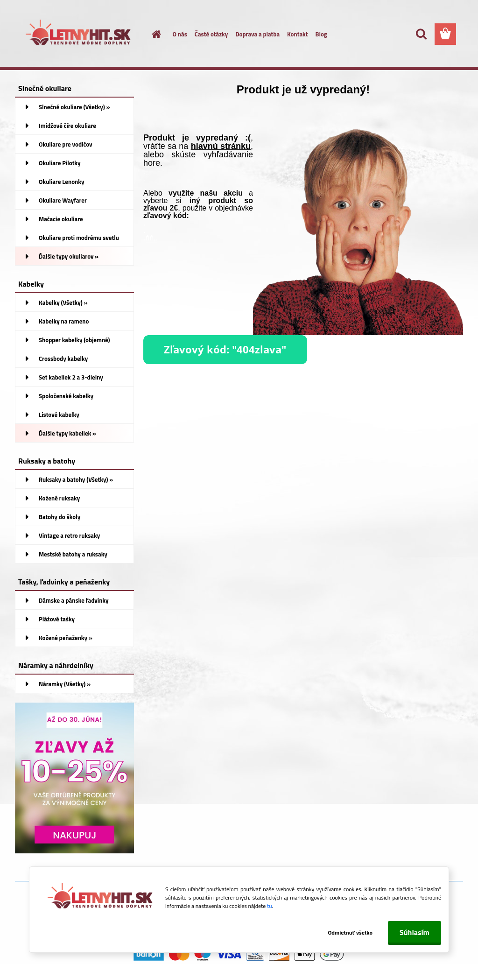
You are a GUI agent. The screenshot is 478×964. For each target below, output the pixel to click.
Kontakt (297, 34)
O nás (180, 34)
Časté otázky (211, 34)
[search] (421, 34)
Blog (321, 34)
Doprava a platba (257, 34)
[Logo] (79, 34)
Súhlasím (414, 932)
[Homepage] (151, 34)
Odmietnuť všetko (350, 932)
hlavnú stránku (221, 146)
